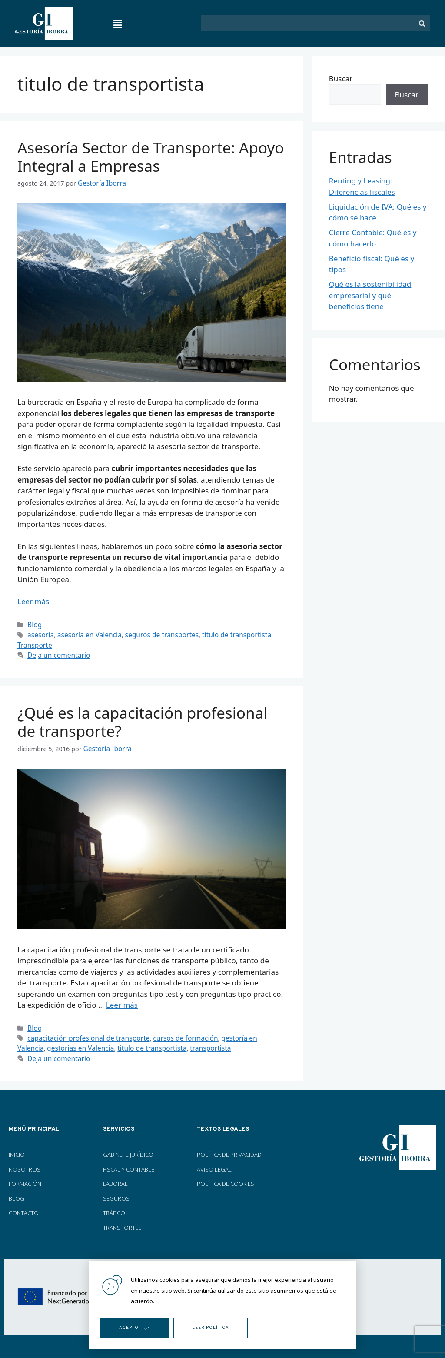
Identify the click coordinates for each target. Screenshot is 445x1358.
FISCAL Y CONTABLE (128, 1162)
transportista (169, 1042)
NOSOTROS (24, 1162)
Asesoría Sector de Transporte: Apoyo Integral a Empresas (150, 156)
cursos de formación (174, 1032)
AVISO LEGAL (214, 1162)
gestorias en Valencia (48, 1042)
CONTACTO (24, 1205)
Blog (34, 623)
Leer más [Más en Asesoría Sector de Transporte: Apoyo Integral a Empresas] (33, 601)
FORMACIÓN (26, 1176)
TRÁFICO (114, 1205)
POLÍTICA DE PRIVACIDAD (229, 1147)
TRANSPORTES (122, 1220)
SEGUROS (116, 1191)
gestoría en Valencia (237, 1032)
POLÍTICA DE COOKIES (225, 1176)
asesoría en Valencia (85, 633)
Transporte (33, 642)
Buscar (340, 78)
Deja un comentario (56, 652)
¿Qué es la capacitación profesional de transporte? (142, 718)
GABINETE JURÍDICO (128, 1147)
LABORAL (115, 1176)
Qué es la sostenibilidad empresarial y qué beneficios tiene (370, 295)
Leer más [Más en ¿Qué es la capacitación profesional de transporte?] (122, 1000)
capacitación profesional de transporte (84, 1032)
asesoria (39, 633)
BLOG (16, 1191)
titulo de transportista (222, 633)
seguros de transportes (152, 633)
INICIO (17, 1147)
